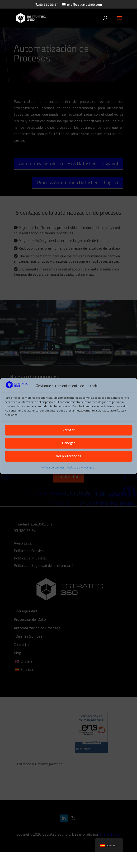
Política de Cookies (53, 467)
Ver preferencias (68, 456)
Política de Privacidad (80, 467)
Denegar (68, 443)
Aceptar (68, 430)
